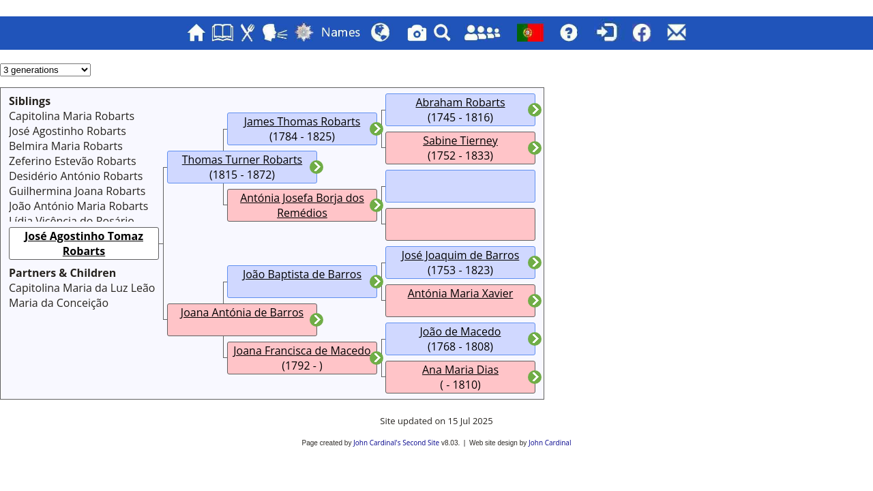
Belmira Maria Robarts (66, 145)
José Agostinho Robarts (67, 130)
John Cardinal (550, 442)
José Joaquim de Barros (461, 255)
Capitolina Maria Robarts (71, 115)
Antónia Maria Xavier (461, 293)
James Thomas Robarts (302, 121)
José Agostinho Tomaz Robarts (84, 243)
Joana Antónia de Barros (242, 312)
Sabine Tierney (460, 140)
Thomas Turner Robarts (242, 159)
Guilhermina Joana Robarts (77, 190)
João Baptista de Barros (302, 274)
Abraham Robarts (460, 102)
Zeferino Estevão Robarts (72, 160)
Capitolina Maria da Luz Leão (82, 287)
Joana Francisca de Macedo (301, 350)
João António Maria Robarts (78, 205)
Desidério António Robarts (76, 175)
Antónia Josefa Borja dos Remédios (302, 205)
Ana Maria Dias (460, 369)
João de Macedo (460, 331)
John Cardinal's (376, 442)
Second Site (420, 442)
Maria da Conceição (58, 302)
